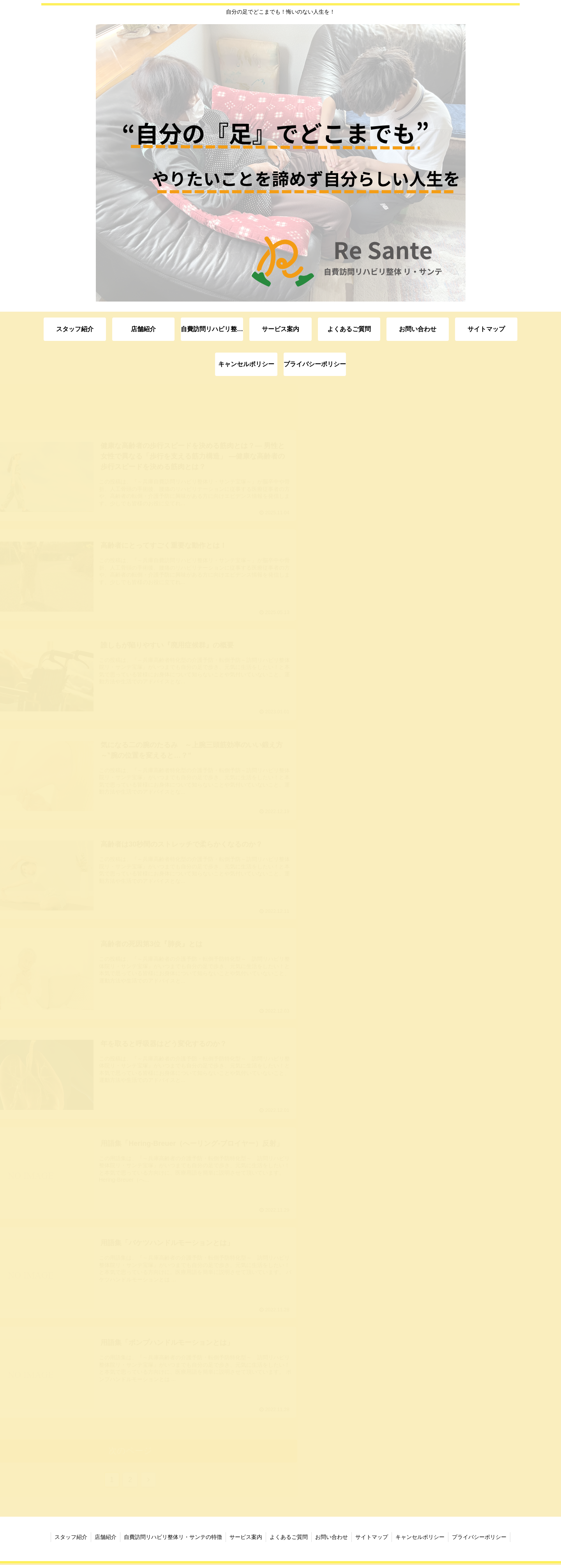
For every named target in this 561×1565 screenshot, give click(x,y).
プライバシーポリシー (482, 1538)
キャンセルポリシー (422, 1538)
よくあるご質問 (289, 1538)
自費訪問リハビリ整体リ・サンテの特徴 (171, 1538)
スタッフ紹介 (67, 1538)
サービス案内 (245, 1538)
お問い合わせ (332, 1538)
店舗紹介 (103, 1538)
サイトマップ (373, 1538)
